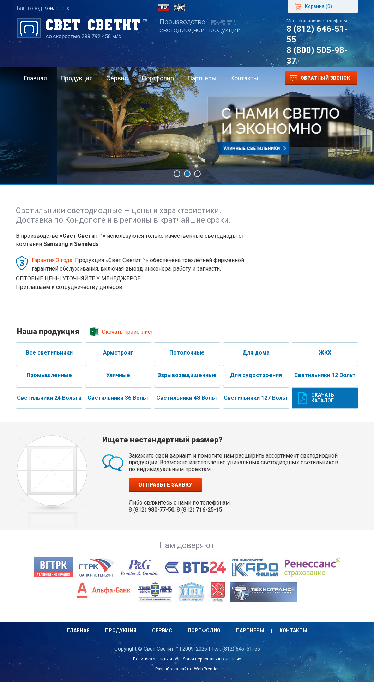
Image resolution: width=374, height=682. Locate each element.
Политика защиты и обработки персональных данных (187, 659)
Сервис (117, 78)
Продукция (76, 78)
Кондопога (57, 8)
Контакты (244, 78)
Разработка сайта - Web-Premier (187, 668)
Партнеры (202, 78)
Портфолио (157, 78)
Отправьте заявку (165, 485)
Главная (35, 78)
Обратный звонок (320, 78)
